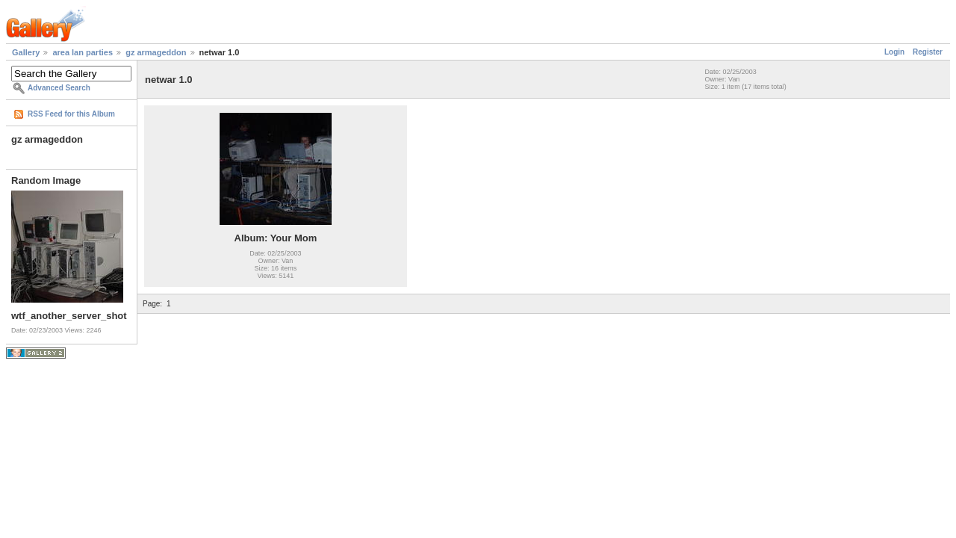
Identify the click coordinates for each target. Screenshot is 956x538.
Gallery (26, 52)
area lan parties (82, 52)
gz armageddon (155, 52)
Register (928, 52)
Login (894, 52)
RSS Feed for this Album (71, 114)
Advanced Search (59, 88)
